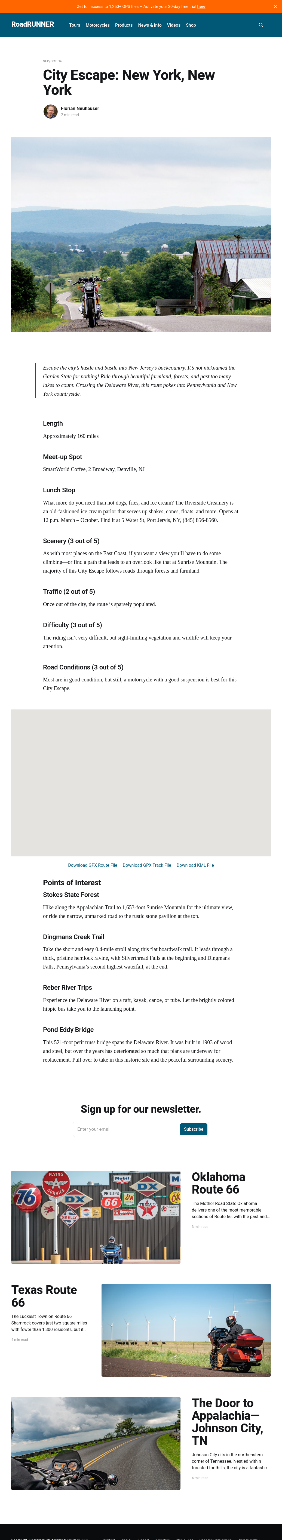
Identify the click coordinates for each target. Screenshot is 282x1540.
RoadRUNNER (32, 24)
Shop (191, 25)
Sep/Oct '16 (52, 61)
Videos (173, 25)
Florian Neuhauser (80, 108)
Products (124, 25)
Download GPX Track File (147, 865)
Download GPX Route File (92, 865)
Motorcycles (98, 25)
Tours (74, 25)
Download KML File (195, 865)
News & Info (149, 25)
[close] (275, 6)
